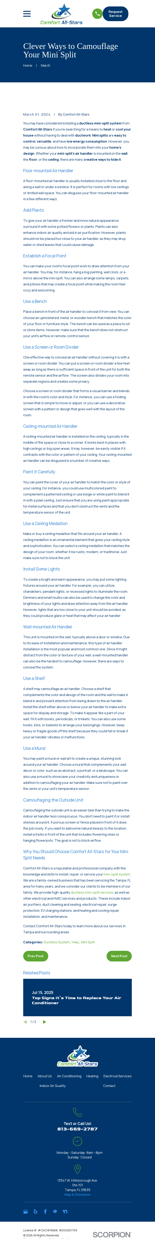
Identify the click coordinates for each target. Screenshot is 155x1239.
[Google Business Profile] (25, 1211)
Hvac (75, 942)
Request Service (116, 13)
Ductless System (57, 942)
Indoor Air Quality (53, 1085)
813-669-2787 (77, 1129)
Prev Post (36, 956)
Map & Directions (77, 1194)
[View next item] (44, 1022)
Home (27, 1076)
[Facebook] (45, 1211)
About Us (45, 1076)
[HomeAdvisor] (55, 1211)
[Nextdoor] (65, 1211)
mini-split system (117, 874)
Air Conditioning (69, 1076)
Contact (109, 1085)
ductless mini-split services (92, 892)
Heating (92, 1076)
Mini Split (88, 942)
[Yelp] (35, 1211)
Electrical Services (118, 1076)
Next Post (119, 956)
